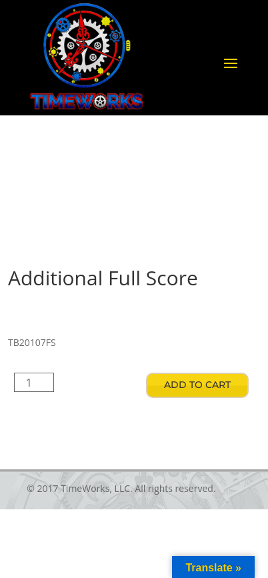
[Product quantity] (34, 382)
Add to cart (197, 385)
